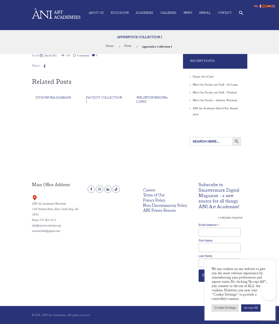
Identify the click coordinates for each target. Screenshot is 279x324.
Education (120, 13)
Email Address (209, 225)
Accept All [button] (251, 308)
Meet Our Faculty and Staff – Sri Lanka (215, 84)
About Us (96, 13)
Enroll (205, 13)
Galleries (168, 13)
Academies (144, 13)
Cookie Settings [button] (225, 308)
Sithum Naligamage (53, 97)
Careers (149, 190)
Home (109, 46)
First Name (206, 240)
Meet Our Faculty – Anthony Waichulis (215, 100)
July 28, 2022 (50, 56)
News (187, 13)
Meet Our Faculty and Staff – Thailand (215, 92)
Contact (225, 13)
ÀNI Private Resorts (159, 210)
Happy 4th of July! (203, 76)
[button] (241, 14)
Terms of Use (154, 195)
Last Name (205, 255)
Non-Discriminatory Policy (165, 205)
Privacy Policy (154, 200)
